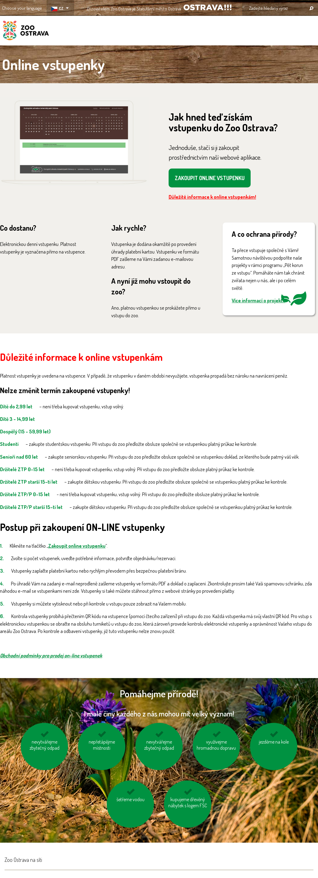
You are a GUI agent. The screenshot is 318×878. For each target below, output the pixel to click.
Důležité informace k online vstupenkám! (212, 197)
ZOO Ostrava (26, 31)
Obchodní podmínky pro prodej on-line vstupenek (51, 655)
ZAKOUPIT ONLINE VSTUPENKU (210, 178)
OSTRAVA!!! (207, 7)
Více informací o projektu (258, 300)
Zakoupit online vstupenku (76, 545)
